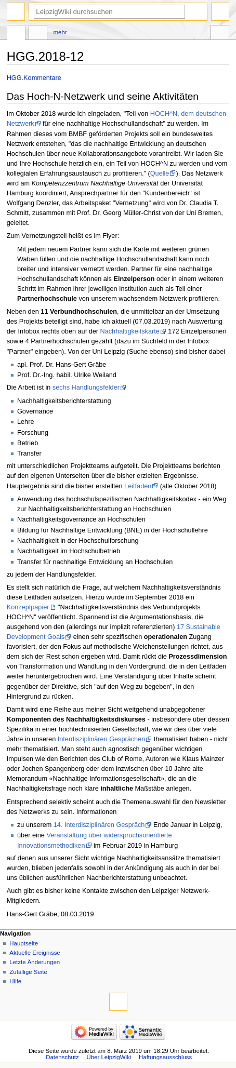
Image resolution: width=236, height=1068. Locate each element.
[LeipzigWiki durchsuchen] (109, 12)
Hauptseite (23, 943)
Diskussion (38, 33)
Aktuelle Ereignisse (34, 953)
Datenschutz (62, 1057)
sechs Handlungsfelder (86, 387)
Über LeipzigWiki (109, 1057)
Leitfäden (137, 486)
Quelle (159, 173)
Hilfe (15, 981)
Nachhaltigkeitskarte (130, 331)
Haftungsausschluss (165, 1057)
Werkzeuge (220, 33)
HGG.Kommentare (34, 78)
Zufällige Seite (28, 972)
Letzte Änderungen (34, 962)
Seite (16, 33)
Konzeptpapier (28, 607)
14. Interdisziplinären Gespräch (99, 825)
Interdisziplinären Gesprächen (102, 739)
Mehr (60, 32)
